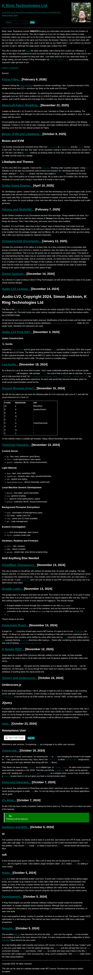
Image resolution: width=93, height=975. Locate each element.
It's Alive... (9, 800)
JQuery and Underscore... (19, 678)
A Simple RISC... (13, 649)
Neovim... (8, 928)
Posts (11, 12)
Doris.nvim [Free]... (15, 625)
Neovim (17, 934)
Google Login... (12, 588)
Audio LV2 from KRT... (17, 332)
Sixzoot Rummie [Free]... (19, 388)
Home (4, 12)
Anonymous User (10, 15)
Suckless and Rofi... (15, 827)
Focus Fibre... (11, 79)
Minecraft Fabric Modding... (21, 105)
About (23, 12)
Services (48, 12)
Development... (12, 896)
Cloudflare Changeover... (19, 565)
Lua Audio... (10, 364)
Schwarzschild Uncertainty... (21, 241)
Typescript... (10, 750)
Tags (17, 12)
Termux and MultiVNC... (18, 209)
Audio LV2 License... (16, 288)
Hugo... (7, 872)
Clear (32, 22)
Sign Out (31, 738)
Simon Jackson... (14, 273)
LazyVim (5, 940)
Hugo (4, 879)
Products (39, 12)
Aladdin (30, 12)
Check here (79, 631)
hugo (28, 51)
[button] (14, 737)
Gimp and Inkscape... (16, 782)
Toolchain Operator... (16, 444)
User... (6, 723)
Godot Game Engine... (17, 185)
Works (56, 12)
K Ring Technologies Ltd (24, 5)
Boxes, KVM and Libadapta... (22, 134)
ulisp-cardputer (26, 85)
